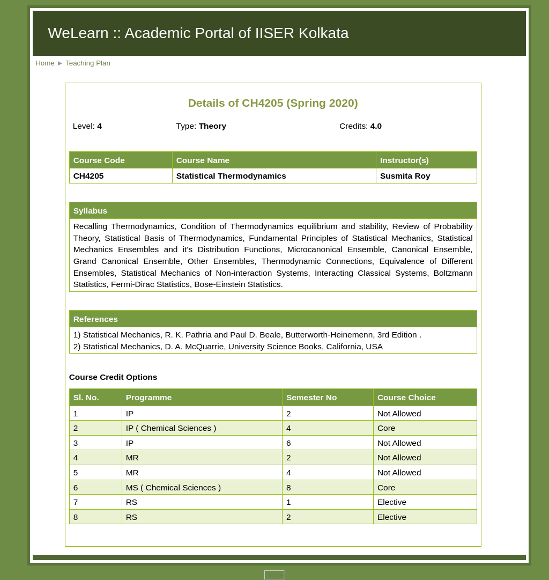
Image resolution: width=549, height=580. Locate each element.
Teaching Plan (87, 63)
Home (45, 63)
